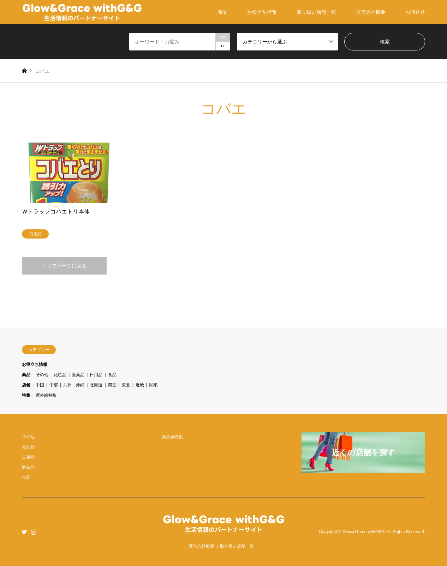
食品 (112, 374)
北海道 (96, 385)
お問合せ (415, 12)
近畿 (140, 385)
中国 (40, 385)
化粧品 (60, 374)
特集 (26, 395)
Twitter (24, 531)
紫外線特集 (46, 395)
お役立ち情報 (262, 12)
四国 (112, 385)
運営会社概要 (371, 12)
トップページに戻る (64, 266)
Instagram (33, 531)
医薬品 (78, 374)
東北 (126, 385)
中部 (53, 385)
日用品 (96, 374)
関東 (153, 385)
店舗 (26, 385)
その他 (42, 374)
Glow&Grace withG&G (363, 531)
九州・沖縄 (73, 385)
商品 (222, 12)
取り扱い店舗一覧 (316, 12)
